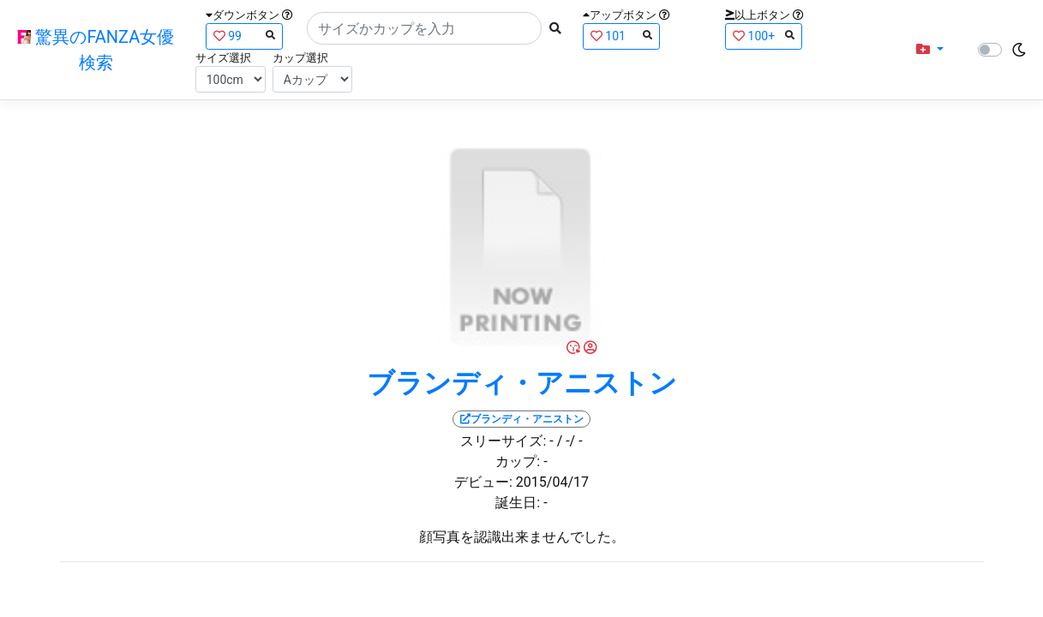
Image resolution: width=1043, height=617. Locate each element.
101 (621, 35)
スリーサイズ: (503, 441)
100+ (763, 35)
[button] (929, 50)
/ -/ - (570, 441)
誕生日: (517, 502)
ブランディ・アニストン (522, 383)
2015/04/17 (552, 482)
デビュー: (483, 482)
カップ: (517, 461)
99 (244, 35)
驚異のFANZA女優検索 (95, 50)
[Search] (424, 28)
